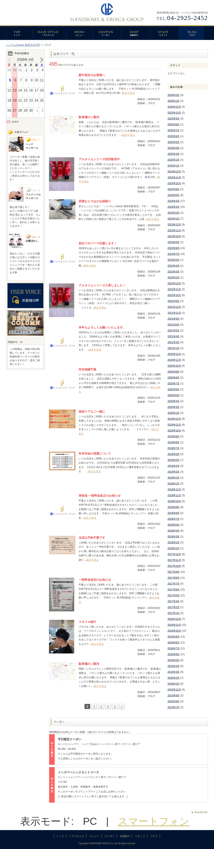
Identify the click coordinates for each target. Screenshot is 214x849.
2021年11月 (174, 312)
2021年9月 (174, 318)
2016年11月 (174, 624)
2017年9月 (174, 571)
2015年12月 (174, 689)
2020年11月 (174, 359)
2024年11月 (174, 177)
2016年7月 (174, 648)
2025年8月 (174, 124)
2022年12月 (174, 283)
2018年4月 (174, 530)
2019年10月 (174, 430)
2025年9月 (174, 118)
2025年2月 (174, 159)
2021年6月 (174, 324)
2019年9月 (174, 436)
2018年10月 (174, 501)
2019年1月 (174, 483)
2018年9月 (174, 507)
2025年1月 (174, 165)
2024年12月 (174, 171)
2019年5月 (174, 460)
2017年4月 (174, 601)
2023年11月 (174, 230)
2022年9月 (174, 301)
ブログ (193, 32)
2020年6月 (174, 389)
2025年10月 (174, 112)
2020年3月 (174, 407)
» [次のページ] (122, 706)
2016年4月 (174, 666)
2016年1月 (174, 683)
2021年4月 (174, 336)
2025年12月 (174, 106)
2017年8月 (174, 577)
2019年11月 (174, 424)
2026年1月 (174, 100)
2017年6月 (174, 589)
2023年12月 (174, 224)
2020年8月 (174, 377)
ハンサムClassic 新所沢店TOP (23, 45)
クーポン (107, 32)
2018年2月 (174, 542)
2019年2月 (174, 477)
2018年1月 (174, 548)
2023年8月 (174, 248)
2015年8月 (174, 701)
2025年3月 (174, 153)
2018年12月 (174, 489)
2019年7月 (174, 448)
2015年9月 (174, 695)
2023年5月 (174, 259)
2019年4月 (174, 465)
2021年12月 (174, 306)
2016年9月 (174, 636)
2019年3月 (174, 471)
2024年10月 (174, 183)
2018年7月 (174, 518)
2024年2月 (174, 212)
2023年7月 (174, 254)
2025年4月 (174, 148)
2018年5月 (174, 524)
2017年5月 (174, 595)
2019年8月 (174, 442)
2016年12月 (174, 619)
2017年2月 (174, 607)
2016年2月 (174, 677)
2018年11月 (174, 495)
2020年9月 (174, 371)
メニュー (79, 32)
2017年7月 (174, 583)
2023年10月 (174, 236)
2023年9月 (174, 242)
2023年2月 (174, 277)
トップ (19, 32)
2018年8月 (174, 513)
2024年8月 (174, 189)
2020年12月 (174, 354)
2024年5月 (174, 195)
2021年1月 (174, 348)
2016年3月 (174, 671)
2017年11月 (174, 560)
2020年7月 (174, 383)
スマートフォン (154, 821)
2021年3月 (174, 342)
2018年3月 (174, 536)
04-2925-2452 (187, 17)
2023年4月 (174, 265)
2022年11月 (174, 289)
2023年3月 (174, 271)
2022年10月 (174, 295)
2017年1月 (174, 613)
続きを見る (128, 92)
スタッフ (164, 32)
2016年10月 (174, 630)
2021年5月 (174, 330)
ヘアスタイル (49, 32)
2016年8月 (174, 642)
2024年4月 (174, 201)
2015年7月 (174, 707)
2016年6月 (174, 654)
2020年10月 (174, 365)
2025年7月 (174, 130)
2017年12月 (174, 554)
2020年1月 (174, 412)
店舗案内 (135, 32)
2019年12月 (174, 418)
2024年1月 (174, 218)
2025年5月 (174, 142)
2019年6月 (174, 454)
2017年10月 (174, 566)
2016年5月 (174, 660)
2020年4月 (174, 401)
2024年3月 (174, 206)
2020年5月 (174, 395)
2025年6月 (174, 136)
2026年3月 (174, 95)
